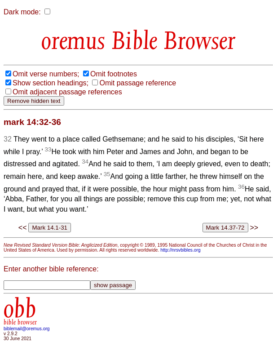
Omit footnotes (113, 74)
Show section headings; (50, 83)
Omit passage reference (137, 83)
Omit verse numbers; (46, 74)
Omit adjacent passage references (67, 92)
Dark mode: (22, 12)
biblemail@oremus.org (27, 328)
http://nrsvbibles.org (180, 250)
